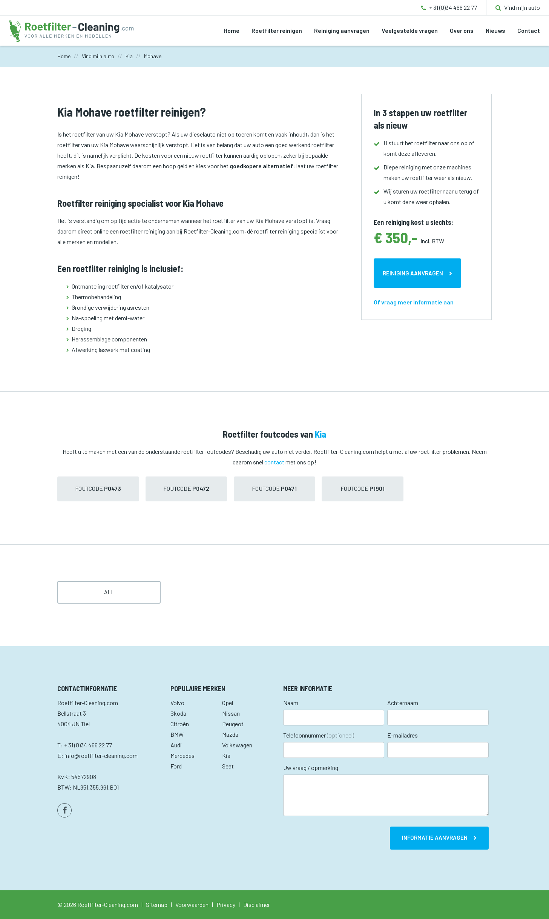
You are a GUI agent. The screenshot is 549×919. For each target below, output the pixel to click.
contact (274, 462)
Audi (176, 744)
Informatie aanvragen (435, 837)
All (109, 592)
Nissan (231, 713)
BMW (177, 734)
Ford (176, 766)
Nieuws (495, 30)
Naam (290, 702)
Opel (227, 702)
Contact (528, 30)
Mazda (230, 734)
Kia (226, 755)
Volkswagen (237, 744)
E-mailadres (402, 735)
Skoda (178, 713)
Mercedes (182, 755)
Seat (228, 766)
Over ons (462, 30)
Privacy (225, 904)
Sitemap (156, 904)
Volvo (177, 702)
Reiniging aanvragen (342, 30)
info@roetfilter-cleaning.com (101, 755)
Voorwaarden (192, 904)
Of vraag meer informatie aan (414, 302)
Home (231, 30)
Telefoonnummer (318, 735)
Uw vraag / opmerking (310, 767)
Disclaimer (256, 904)
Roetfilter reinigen (276, 30)
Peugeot (233, 723)
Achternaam (402, 702)
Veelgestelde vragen (410, 30)
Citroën (179, 723)
